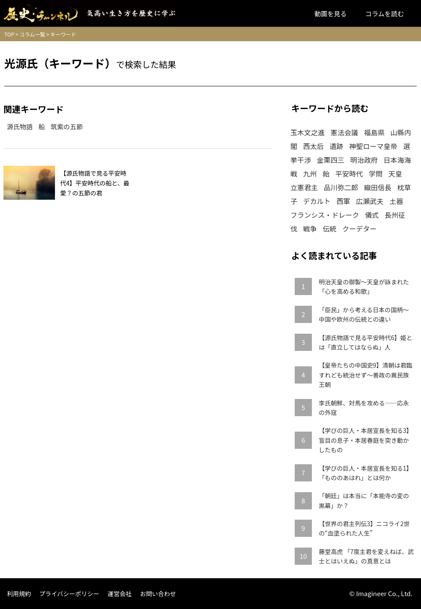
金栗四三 (331, 160)
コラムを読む (384, 13)
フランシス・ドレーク (324, 215)
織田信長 (377, 187)
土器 (396, 201)
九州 (310, 173)
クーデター (359, 228)
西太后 (313, 146)
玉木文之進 (307, 132)
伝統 (329, 228)
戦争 (310, 228)
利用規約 (19, 593)
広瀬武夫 (370, 201)
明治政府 (364, 160)
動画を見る (330, 13)
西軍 (343, 201)
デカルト (317, 201)
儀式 (372, 215)
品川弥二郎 (341, 187)
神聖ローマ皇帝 (373, 146)
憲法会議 (344, 132)
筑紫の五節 (67, 126)
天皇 (395, 173)
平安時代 (349, 173)
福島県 (374, 132)
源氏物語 (20, 126)
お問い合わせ (158, 593)
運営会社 (119, 593)
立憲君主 (304, 187)
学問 (375, 173)
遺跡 (336, 146)
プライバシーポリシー (69, 593)
